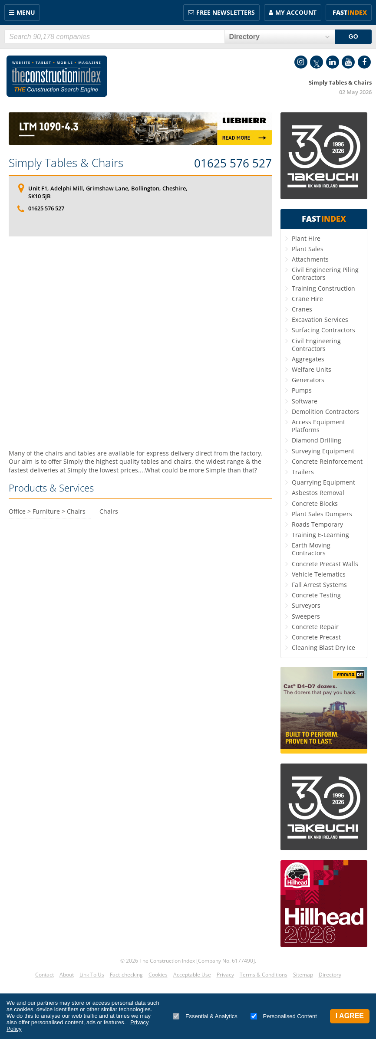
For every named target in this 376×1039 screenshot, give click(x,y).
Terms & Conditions (263, 974)
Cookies (158, 974)
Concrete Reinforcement (327, 461)
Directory (330, 974)
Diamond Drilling (316, 440)
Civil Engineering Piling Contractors (325, 273)
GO (353, 36)
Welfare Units (311, 369)
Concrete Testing (316, 595)
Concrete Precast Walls (325, 564)
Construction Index (57, 76)
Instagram (300, 62)
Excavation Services (320, 319)
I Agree (350, 1015)
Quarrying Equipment (323, 482)
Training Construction (323, 288)
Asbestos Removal (318, 492)
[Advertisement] (140, 324)
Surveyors (306, 605)
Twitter (316, 62)
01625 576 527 (233, 163)
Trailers (303, 472)
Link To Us (91, 974)
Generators (308, 380)
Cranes (302, 309)
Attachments (310, 259)
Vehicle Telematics (319, 574)
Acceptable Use (192, 974)
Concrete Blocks (315, 503)
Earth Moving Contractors (311, 549)
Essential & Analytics (205, 1016)
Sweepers (306, 616)
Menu (25, 12)
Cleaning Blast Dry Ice (323, 647)
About (66, 974)
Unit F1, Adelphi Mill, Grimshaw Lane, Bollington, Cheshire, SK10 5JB (108, 192)
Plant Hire (306, 238)
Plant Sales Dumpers (322, 514)
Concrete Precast (316, 637)
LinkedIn (332, 62)
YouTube (348, 62)
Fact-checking (126, 974)
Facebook (364, 62)
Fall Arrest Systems (319, 584)
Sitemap (303, 974)
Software (304, 401)
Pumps (302, 390)
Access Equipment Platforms (318, 426)
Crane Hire (307, 299)
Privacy (225, 974)
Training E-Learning (320, 535)
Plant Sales (307, 249)
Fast (350, 12)
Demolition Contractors (325, 411)
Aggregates (308, 359)
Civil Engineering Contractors (316, 345)
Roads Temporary (317, 524)
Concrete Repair (315, 627)
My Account (296, 12)
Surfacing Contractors (323, 330)
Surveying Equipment (323, 451)
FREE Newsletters (225, 12)
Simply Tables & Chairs (66, 162)
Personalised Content (284, 1016)
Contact (44, 974)
